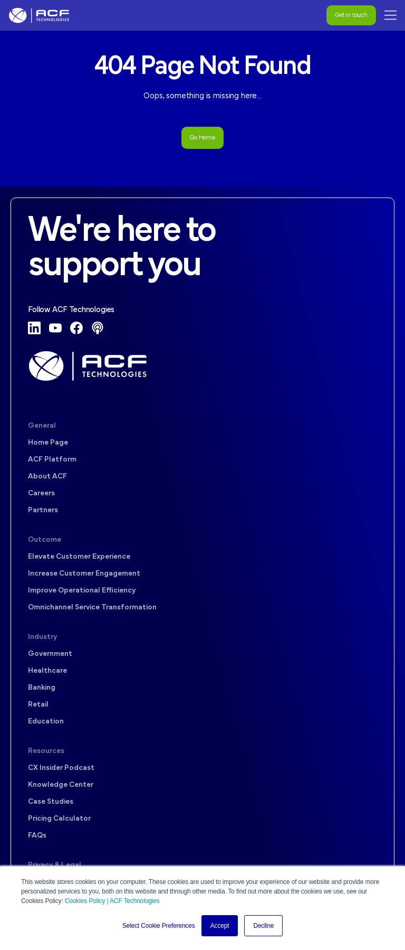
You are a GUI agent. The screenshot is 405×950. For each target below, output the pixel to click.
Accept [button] (219, 925)
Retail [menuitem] (38, 704)
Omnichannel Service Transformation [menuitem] (92, 607)
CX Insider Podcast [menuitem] (61, 768)
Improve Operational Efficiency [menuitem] (82, 590)
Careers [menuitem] (41, 493)
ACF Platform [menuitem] (52, 459)
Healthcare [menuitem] (47, 670)
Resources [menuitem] (46, 751)
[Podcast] (97, 328)
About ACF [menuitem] (47, 476)
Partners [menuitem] (43, 510)
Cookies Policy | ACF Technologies (112, 901)
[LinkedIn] (34, 328)
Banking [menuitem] (41, 687)
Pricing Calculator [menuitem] (59, 818)
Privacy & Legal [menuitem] (54, 865)
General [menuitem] (42, 425)
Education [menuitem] (46, 721)
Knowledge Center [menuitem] (60, 785)
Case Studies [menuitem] (50, 801)
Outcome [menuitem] (44, 540)
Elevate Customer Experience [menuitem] (79, 556)
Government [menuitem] (50, 654)
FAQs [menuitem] (37, 835)
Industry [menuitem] (42, 637)
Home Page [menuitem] (48, 442)
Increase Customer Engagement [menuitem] (84, 573)
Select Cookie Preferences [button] (158, 925)
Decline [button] (263, 925)
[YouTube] (55, 328)
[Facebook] (76, 328)
